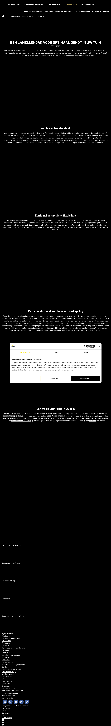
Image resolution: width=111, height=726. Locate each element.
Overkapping (7, 708)
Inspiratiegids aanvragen (33, 4)
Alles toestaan (85, 378)
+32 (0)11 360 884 (87, 4)
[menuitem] (99, 4)
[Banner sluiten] (99, 346)
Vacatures (6, 683)
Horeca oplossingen (82, 11)
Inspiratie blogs (71, 4)
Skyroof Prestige (93, 330)
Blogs (4, 679)
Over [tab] (86, 352)
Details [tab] (55, 352)
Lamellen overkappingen (33, 11)
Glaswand (5, 710)
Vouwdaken (48, 11)
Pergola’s (5, 650)
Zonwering (59, 11)
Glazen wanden (8, 645)
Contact (106, 11)
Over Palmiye (96, 11)
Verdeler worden (8, 674)
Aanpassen (55, 378)
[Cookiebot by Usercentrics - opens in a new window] (86, 346)
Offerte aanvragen (54, 4)
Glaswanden (68, 11)
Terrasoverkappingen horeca (13, 648)
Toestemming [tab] (25, 352)
